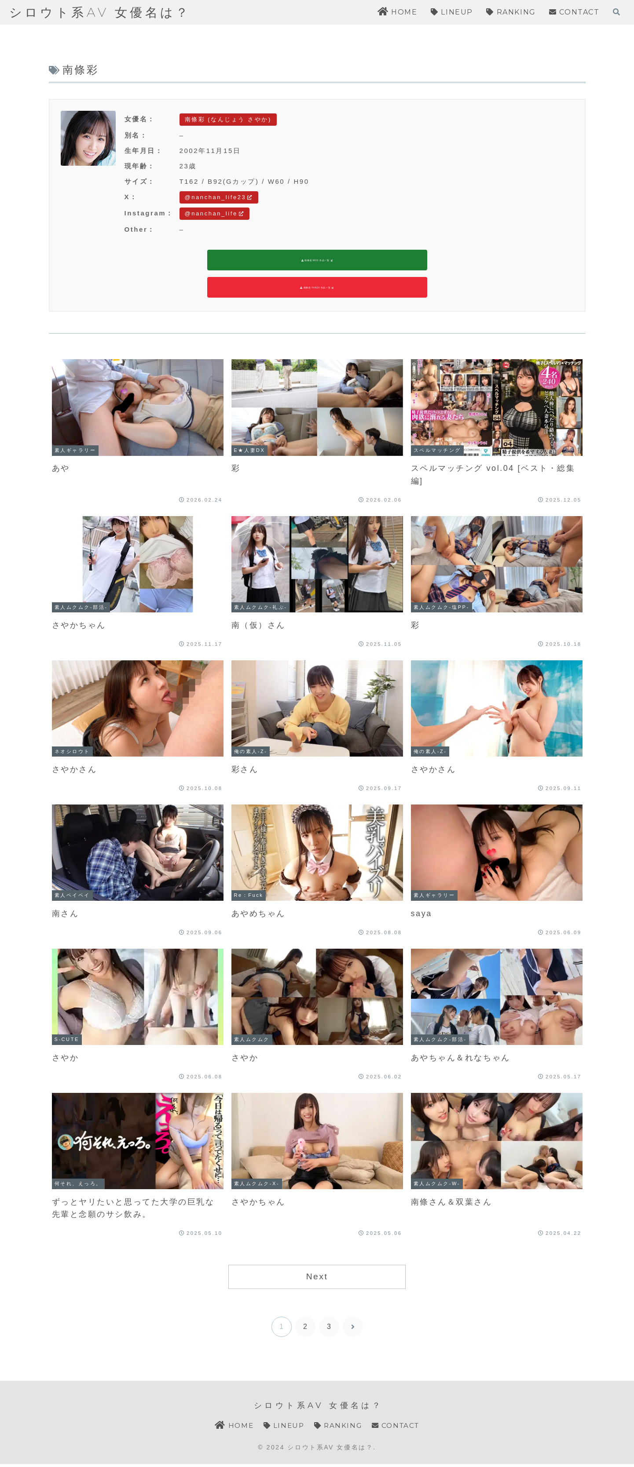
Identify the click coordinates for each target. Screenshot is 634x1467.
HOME (231, 1428)
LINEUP (282, 1428)
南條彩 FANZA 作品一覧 (317, 290)
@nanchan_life (215, 213)
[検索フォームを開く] (616, 12)
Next (317, 1279)
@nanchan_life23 (219, 197)
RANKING (338, 1428)
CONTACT (398, 1428)
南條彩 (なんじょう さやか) (228, 119)
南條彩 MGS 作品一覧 (317, 261)
